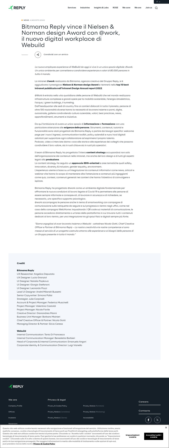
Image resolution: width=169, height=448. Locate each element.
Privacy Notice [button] (59, 412)
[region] (84, 436)
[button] (150, 402)
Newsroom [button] (12, 424)
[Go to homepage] (16, 8)
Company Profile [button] (15, 406)
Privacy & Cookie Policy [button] (57, 406)
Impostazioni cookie (132, 436)
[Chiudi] (166, 427)
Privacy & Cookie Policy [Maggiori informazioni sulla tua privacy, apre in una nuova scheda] (44, 444)
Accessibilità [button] (88, 418)
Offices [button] (11, 412)
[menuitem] (72, 8)
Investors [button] (12, 418)
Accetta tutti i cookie (153, 436)
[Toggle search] (156, 8)
